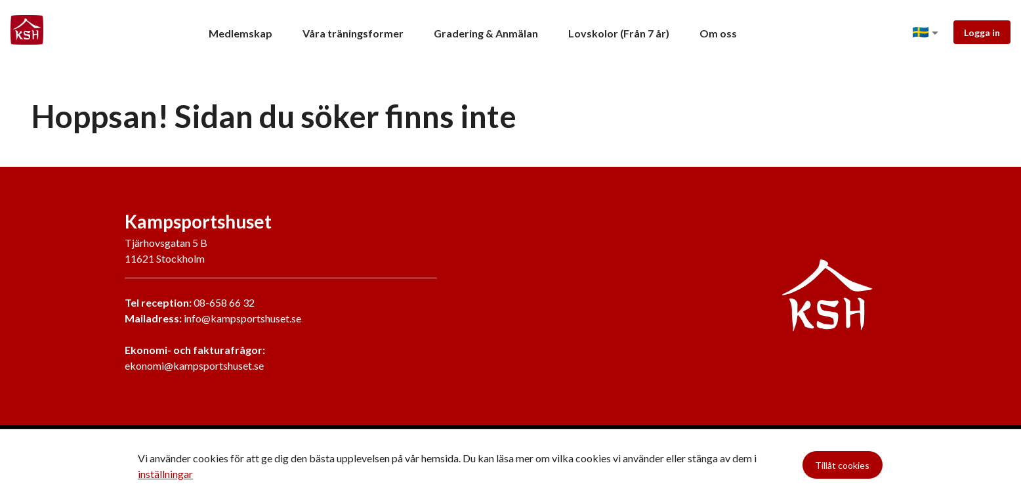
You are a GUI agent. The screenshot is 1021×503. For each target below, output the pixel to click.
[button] (928, 32)
